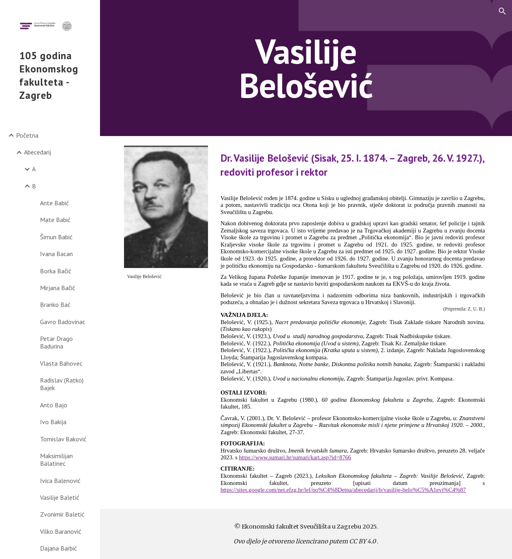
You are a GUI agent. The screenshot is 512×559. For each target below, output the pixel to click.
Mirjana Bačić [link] (57, 288)
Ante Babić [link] (54, 203)
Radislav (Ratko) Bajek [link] (62, 384)
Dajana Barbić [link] (58, 548)
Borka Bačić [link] (55, 271)
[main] (306, 68)
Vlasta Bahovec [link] (61, 363)
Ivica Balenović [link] (60, 481)
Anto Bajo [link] (53, 405)
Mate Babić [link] (55, 220)
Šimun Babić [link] (56, 237)
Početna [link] (27, 135)
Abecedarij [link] (37, 152)
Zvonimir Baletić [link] (62, 514)
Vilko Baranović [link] (60, 531)
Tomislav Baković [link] (63, 439)
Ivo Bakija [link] (53, 422)
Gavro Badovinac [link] (62, 322)
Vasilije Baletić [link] (59, 497)
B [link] (34, 186)
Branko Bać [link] (55, 305)
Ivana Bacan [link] (56, 254)
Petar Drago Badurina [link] (56, 342)
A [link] (34, 169)
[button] (502, 11)
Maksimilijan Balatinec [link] (56, 459)
